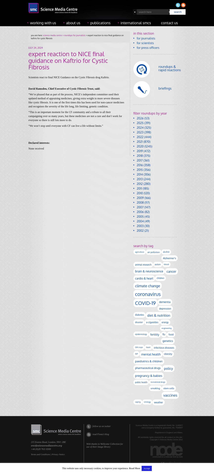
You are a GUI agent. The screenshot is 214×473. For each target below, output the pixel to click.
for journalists (146, 38)
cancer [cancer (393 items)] (171, 271)
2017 (140, 160)
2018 (140, 155)
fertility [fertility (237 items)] (154, 334)
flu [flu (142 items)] (164, 334)
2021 (140, 141)
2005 (140, 216)
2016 (140, 165)
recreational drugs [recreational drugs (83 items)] (158, 382)
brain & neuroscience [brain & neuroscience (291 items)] (149, 271)
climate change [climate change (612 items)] (147, 285)
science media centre (52, 35)
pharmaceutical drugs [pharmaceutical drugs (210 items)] (148, 368)
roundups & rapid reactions (169, 68)
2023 (140, 132)
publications (100, 22)
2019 (140, 151)
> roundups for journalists (73, 35)
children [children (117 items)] (160, 278)
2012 (140, 184)
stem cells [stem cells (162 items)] (168, 388)
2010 (140, 193)
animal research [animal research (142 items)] (143, 264)
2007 (140, 207)
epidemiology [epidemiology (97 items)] (141, 334)
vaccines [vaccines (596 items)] (170, 395)
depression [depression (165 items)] (165, 308)
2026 (140, 118)
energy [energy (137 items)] (165, 322)
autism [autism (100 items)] (158, 264)
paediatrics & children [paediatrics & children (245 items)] (149, 361)
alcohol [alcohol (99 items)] (166, 252)
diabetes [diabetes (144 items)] (139, 314)
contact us (169, 22)
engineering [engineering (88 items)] (167, 328)
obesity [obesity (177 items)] (168, 353)
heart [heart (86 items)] (148, 347)
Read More (134, 468)
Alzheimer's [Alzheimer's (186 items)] (169, 258)
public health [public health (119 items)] (141, 382)
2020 (140, 146)
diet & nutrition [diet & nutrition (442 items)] (158, 315)
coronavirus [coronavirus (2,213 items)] (148, 294)
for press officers (148, 47)
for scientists (145, 43)
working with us (43, 22)
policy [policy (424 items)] (168, 368)
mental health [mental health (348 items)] (151, 354)
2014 (140, 174)
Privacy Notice (58, 454)
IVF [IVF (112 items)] (136, 353)
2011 (139, 188)
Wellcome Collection (110, 444)
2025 (140, 123)
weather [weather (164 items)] (158, 402)
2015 (140, 170)
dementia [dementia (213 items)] (165, 302)
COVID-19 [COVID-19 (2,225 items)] (145, 303)
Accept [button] (147, 468)
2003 (140, 226)
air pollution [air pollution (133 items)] (153, 252)
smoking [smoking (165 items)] (155, 388)
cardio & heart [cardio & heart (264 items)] (144, 278)
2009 (140, 198)
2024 (140, 127)
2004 (140, 221)
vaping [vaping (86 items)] (138, 402)
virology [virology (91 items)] (147, 402)
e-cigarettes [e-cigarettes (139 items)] (152, 322)
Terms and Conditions (40, 454)
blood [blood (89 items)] (166, 264)
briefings (165, 88)
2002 (140, 230)
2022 (140, 137)
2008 (140, 202)
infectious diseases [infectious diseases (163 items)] (164, 347)
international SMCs (136, 22)
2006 (140, 212)
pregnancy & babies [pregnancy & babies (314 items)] (148, 376)
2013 (140, 179)
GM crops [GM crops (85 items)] (139, 347)
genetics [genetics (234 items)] (168, 341)
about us (73, 22)
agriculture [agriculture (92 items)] (139, 252)
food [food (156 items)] (171, 334)
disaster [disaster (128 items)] (139, 322)
